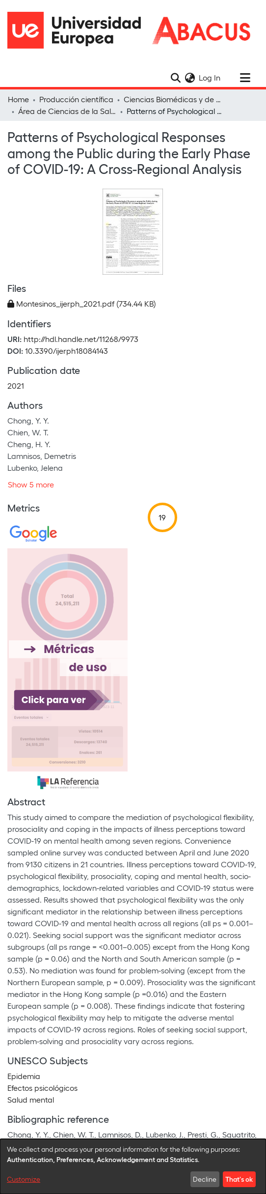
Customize (23, 1179)
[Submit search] (175, 78)
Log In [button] (210, 77)
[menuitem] (190, 78)
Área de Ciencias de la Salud (67, 110)
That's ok (239, 1179)
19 (162, 517)
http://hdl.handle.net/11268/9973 (81, 338)
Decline (204, 1179)
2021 (15, 385)
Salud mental (30, 1099)
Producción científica (76, 99)
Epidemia (23, 1075)
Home (18, 99)
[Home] (78, 30)
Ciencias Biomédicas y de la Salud (173, 99)
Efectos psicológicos (42, 1087)
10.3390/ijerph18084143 (66, 350)
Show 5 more (31, 484)
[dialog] (133, 1166)
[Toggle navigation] (245, 77)
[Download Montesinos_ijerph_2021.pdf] (81, 303)
